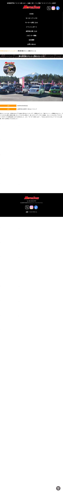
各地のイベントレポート (10, 51)
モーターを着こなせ (31, 22)
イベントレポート (31, 27)
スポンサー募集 (31, 35)
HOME (31, 14)
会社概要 (31, 40)
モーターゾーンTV (31, 18)
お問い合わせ (31, 44)
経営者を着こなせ (31, 31)
